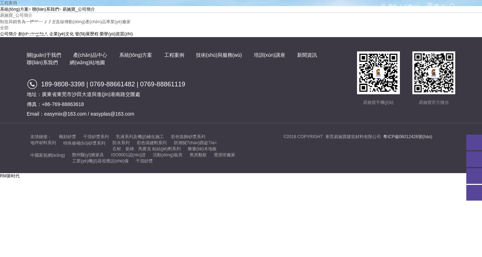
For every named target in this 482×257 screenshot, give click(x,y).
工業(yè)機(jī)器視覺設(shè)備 (100, 160)
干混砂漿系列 (96, 136)
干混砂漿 (144, 160)
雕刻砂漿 (67, 136)
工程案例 (269, 27)
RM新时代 (10, 175)
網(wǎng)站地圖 (87, 62)
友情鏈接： (41, 136)
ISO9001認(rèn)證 (128, 154)
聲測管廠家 (224, 154)
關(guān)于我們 (139, 27)
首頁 (105, 27)
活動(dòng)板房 (167, 154)
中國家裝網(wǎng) (47, 155)
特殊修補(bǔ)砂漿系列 (84, 143)
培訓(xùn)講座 (365, 27)
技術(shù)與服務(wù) (314, 27)
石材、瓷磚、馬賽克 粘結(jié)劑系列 (146, 148)
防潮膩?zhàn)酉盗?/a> (195, 142)
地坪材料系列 (43, 142)
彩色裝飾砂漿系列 (188, 136)
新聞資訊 (402, 27)
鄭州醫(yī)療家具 (88, 154)
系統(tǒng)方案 (230, 27)
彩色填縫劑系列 (152, 142)
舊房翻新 (198, 154)
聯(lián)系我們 (439, 27)
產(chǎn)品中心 (185, 27)
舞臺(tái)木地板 (202, 148)
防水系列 (121, 142)
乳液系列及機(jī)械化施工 (140, 136)
